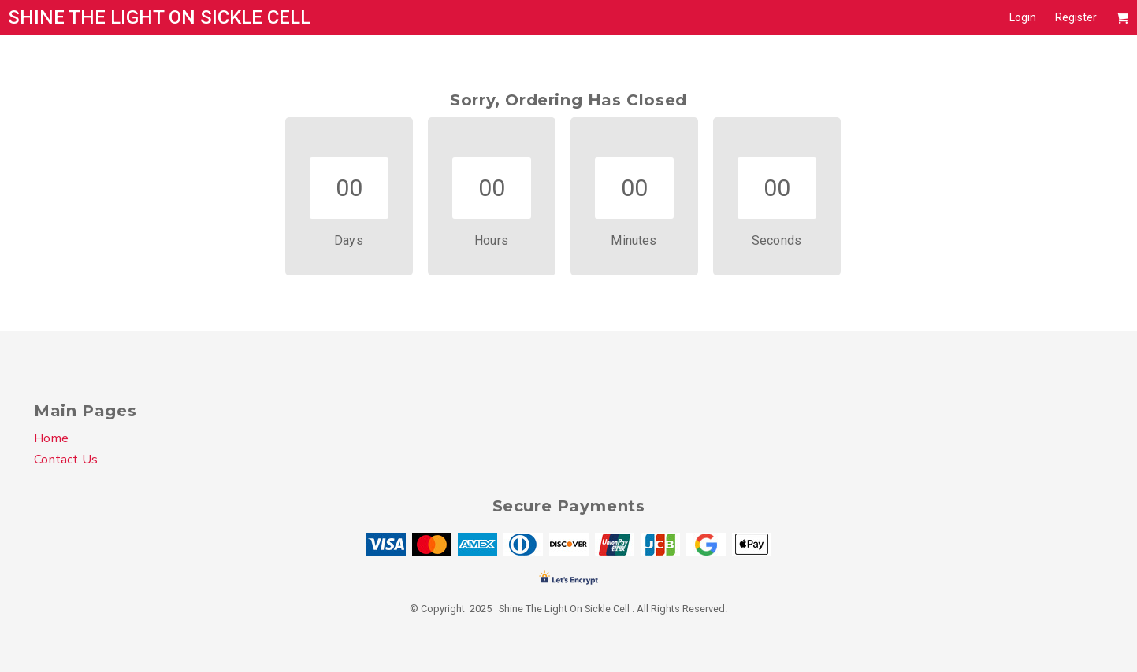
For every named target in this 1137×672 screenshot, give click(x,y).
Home (51, 438)
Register (1076, 17)
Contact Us (66, 459)
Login (1022, 17)
